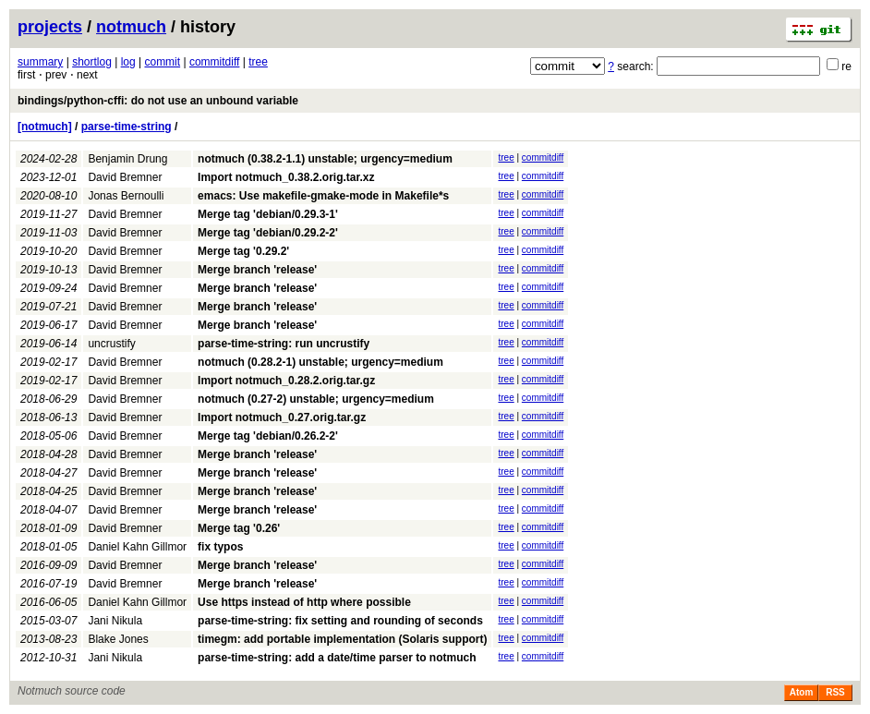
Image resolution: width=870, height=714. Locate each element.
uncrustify (111, 343)
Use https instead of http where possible (304, 602)
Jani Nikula (115, 620)
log (128, 61)
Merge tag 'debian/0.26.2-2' (268, 436)
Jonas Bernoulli (125, 195)
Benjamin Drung (127, 158)
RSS (835, 692)
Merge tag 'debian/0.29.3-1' (268, 214)
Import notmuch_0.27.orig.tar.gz (282, 417)
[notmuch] (45, 126)
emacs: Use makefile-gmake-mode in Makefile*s (323, 195)
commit (162, 61)
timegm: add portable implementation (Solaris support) (342, 639)
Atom (802, 692)
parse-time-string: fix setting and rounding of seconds (340, 620)
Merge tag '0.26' (239, 528)
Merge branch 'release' (257, 269)
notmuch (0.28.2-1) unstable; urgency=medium (320, 362)
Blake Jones (118, 639)
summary (40, 61)
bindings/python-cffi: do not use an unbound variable (158, 100)
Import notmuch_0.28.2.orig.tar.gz (286, 380)
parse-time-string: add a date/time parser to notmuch (337, 657)
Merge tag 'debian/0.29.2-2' (268, 232)
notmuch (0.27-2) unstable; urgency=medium (316, 399)
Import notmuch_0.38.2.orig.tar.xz (286, 177)
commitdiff (214, 61)
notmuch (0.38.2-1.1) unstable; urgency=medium (325, 158)
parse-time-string (126, 126)
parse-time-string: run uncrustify (283, 343)
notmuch (131, 27)
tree (258, 61)
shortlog (92, 61)
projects (50, 27)
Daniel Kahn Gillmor (137, 546)
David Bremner (125, 177)
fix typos (220, 546)
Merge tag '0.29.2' (243, 251)
